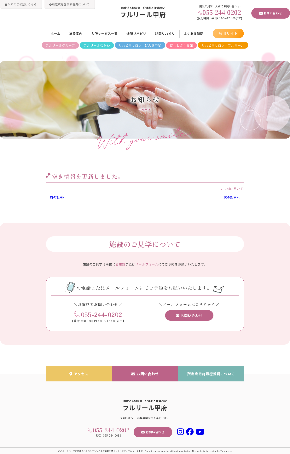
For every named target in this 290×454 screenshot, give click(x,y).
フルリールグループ (60, 45)
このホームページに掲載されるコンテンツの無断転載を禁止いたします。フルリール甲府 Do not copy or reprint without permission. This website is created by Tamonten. (145, 450)
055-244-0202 (221, 12)
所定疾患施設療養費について (211, 373)
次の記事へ (232, 197)
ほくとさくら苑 (181, 45)
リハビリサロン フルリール (223, 45)
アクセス (78, 373)
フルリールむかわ (97, 45)
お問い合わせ (270, 13)
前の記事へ (58, 197)
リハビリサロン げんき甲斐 (140, 45)
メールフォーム (146, 263)
